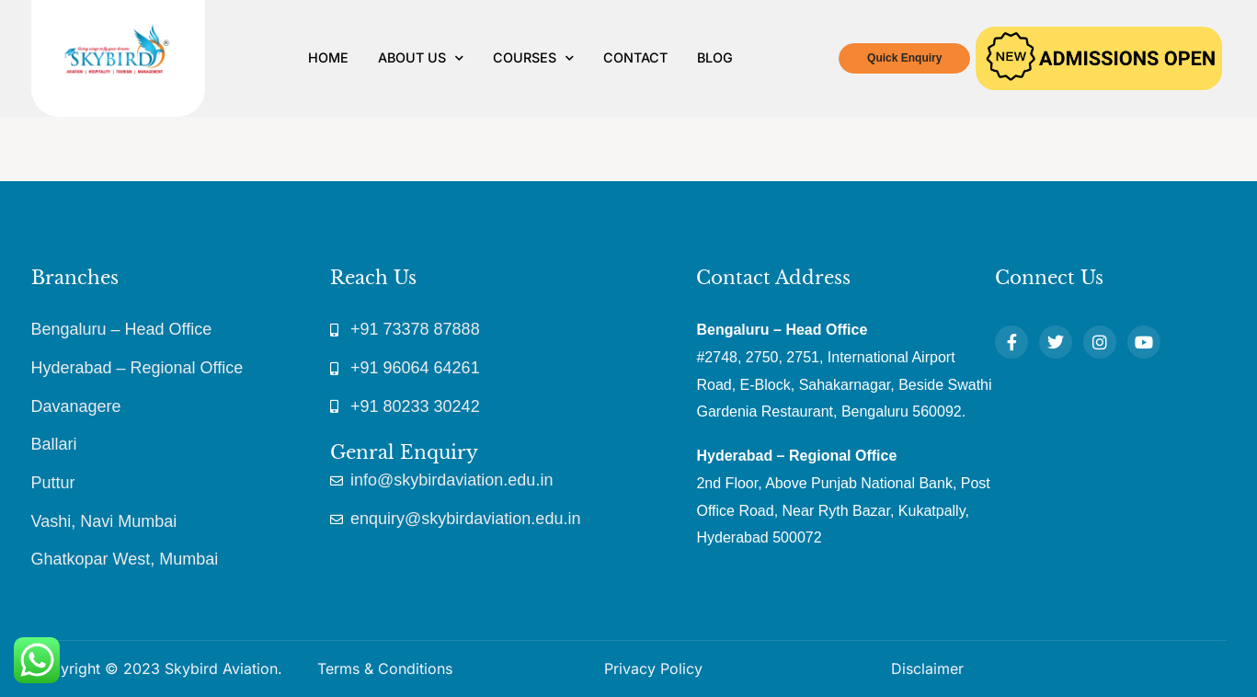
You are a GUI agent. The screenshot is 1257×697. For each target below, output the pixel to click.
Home (328, 57)
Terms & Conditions (384, 668)
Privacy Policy (653, 668)
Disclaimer (927, 668)
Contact (635, 57)
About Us (420, 58)
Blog (715, 57)
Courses (533, 58)
